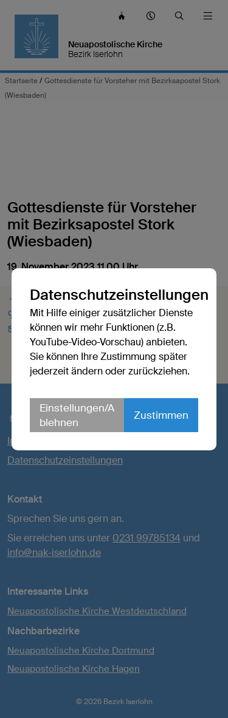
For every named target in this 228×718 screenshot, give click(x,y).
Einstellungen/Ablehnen (77, 415)
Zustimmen (161, 415)
